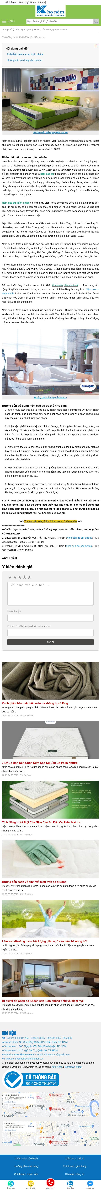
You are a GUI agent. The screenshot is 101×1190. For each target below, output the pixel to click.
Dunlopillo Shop (73, 1066)
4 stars (24, 577)
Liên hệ (42, 2)
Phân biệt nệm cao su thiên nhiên (25, 54)
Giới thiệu (11, 2)
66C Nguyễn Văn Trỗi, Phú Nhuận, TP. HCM (42, 1046)
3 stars (19, 577)
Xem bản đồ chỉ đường (79, 537)
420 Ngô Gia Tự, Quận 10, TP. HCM (38, 1050)
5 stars (29, 577)
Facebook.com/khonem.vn (29, 1058)
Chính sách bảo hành (26, 1158)
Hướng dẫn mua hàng (26, 1166)
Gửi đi (50, 642)
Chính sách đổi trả (74, 1158)
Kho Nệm (57, 1066)
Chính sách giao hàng (74, 1166)
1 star (9, 577)
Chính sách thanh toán (26, 1174)
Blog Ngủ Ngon (27, 2)
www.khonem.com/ (24, 1054)
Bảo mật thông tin (74, 1174)
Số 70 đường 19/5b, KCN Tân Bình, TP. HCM (43, 1042)
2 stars (14, 577)
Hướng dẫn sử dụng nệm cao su (24, 60)
